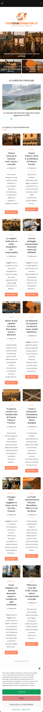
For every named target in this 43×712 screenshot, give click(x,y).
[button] (39, 668)
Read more (11, 212)
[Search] (41, 3)
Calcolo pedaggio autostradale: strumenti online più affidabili (31, 245)
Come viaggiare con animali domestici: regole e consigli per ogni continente (11, 595)
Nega (21, 698)
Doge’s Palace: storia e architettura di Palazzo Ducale (31, 159)
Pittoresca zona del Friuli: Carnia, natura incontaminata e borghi (32, 592)
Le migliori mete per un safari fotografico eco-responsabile (11, 245)
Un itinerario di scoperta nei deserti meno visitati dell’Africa (32, 69)
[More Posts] (21, 661)
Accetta (21, 692)
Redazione (12, 168)
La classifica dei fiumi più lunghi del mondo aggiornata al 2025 (21, 114)
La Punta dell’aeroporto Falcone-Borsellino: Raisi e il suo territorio (32, 504)
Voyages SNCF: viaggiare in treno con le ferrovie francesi (11, 504)
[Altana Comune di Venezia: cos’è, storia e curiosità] (21, 45)
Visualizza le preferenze (21, 704)
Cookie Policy (16, 709)
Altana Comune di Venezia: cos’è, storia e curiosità (21, 57)
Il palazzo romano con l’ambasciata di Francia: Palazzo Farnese (11, 415)
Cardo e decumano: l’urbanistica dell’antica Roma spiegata (31, 415)
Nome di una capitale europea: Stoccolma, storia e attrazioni (10, 69)
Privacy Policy (26, 709)
